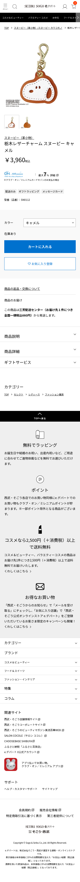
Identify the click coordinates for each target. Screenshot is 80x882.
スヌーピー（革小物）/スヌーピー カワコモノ (38, 27)
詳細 (52, 175)
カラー (8, 222)
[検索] (14, 6)
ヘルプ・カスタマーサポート (21, 789)
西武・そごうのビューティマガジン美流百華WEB (32, 730)
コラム (9, 698)
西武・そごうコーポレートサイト (23, 724)
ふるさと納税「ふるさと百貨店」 (23, 746)
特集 (7, 688)
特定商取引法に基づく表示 (24, 816)
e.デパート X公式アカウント (20, 752)
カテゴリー (12, 642)
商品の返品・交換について (22, 288)
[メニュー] (5, 6)
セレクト (18, 394)
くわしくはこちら (16, 571)
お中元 (55, 17)
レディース (34, 394)
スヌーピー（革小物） (19, 138)
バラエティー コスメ (38, 17)
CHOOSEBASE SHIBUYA (18, 741)
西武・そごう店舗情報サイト (21, 719)
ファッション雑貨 (54, 394)
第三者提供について (60, 816)
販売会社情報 (49, 810)
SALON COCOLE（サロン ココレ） (24, 735)
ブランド (11, 652)
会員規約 (25, 810)
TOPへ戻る (40, 418)
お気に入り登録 (42, 264)
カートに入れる (40, 246)
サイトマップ (50, 789)
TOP (6, 27)
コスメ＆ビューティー (12, 17)
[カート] (74, 6)
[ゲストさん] (65, 6)
